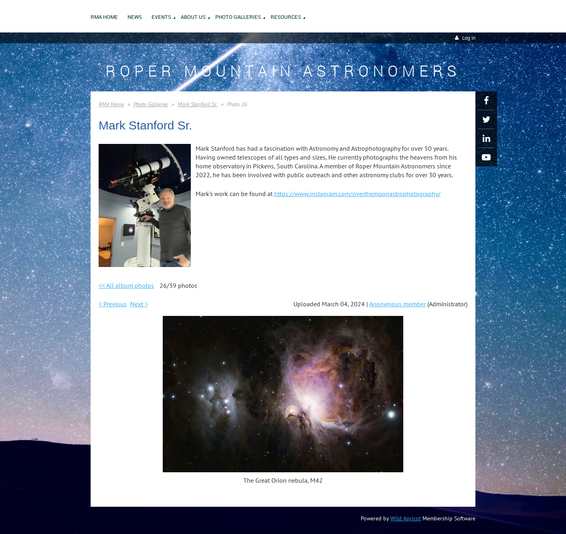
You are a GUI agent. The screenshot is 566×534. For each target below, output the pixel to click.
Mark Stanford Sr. (197, 104)
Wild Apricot (405, 518)
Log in (468, 37)
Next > (139, 304)
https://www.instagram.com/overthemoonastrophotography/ (357, 194)
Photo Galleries (150, 104)
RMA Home (111, 104)
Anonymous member (397, 304)
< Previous (113, 304)
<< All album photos (126, 285)
